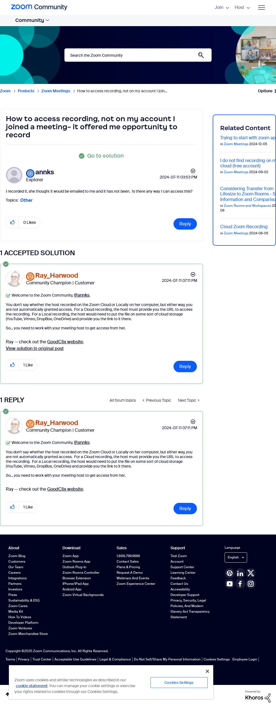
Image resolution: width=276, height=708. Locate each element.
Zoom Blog (16, 556)
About (13, 548)
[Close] (207, 671)
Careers (14, 572)
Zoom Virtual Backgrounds (83, 595)
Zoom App (70, 556)
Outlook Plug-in (74, 567)
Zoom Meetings (55, 90)
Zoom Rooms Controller (80, 572)
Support (177, 548)
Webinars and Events (133, 578)
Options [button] (265, 90)
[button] (12, 222)
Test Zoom (178, 556)
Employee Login (244, 659)
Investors (15, 589)
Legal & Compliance (115, 659)
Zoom (5, 90)
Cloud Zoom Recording (244, 227)
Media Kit (15, 611)
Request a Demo (130, 572)
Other (26, 200)
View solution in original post (35, 348)
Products (26, 90)
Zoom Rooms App (76, 561)
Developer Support (184, 595)
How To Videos (19, 617)
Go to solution (105, 155)
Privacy (23, 659)
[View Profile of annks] (44, 172)
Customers (16, 561)
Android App (71, 589)
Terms (10, 659)
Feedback (178, 578)
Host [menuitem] (242, 7)
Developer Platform (23, 622)
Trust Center (41, 659)
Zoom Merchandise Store (28, 634)
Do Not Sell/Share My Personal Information (167, 659)
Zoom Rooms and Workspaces (247, 205)
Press (12, 595)
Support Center (182, 567)
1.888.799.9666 (128, 556)
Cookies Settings (217, 659)
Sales (122, 548)
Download (71, 548)
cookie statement (31, 685)
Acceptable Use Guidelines (75, 659)
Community (32, 20)
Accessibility (180, 589)
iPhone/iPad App (75, 584)
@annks (81, 295)
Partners (14, 584)
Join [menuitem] (222, 7)
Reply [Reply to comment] (185, 366)
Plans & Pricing (128, 567)
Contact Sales (128, 561)
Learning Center (182, 572)
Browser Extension (76, 578)
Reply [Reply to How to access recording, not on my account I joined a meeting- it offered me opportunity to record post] (185, 224)
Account (177, 561)
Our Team (15, 567)
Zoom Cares (17, 606)
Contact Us (179, 584)
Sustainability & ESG (24, 600)
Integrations (17, 578)
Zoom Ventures (20, 628)
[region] (111, 682)
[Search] (138, 55)
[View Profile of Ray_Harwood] (56, 276)
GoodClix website (65, 342)
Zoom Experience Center (136, 584)
